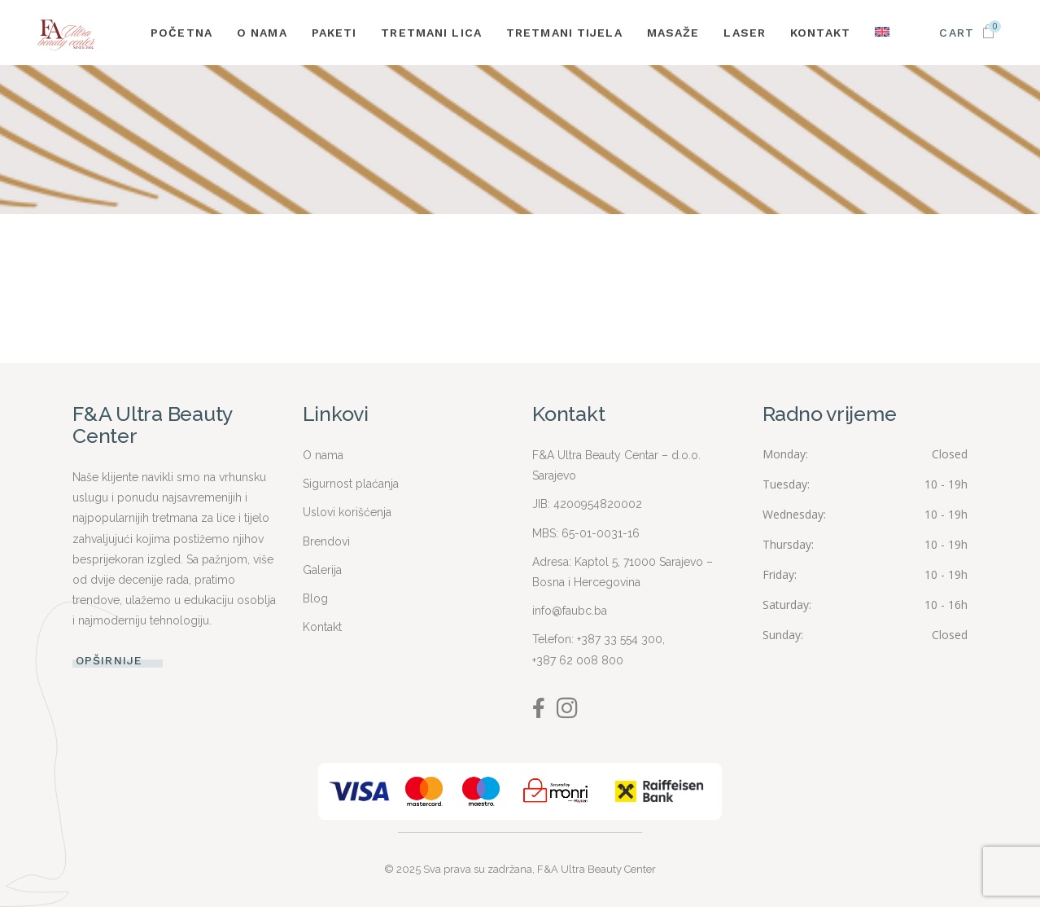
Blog (315, 598)
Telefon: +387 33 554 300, (598, 639)
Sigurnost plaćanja (351, 483)
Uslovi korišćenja (347, 512)
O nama (323, 455)
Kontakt (322, 626)
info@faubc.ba (569, 610)
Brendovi (326, 541)
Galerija (322, 569)
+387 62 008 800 (577, 660)
